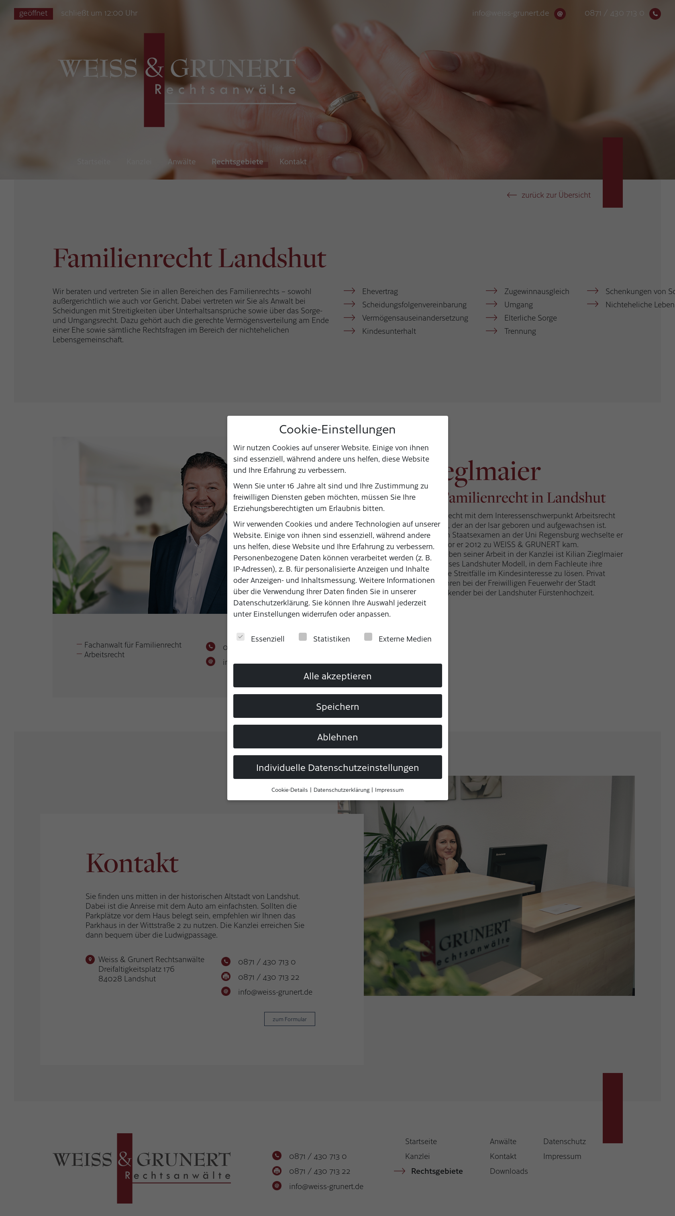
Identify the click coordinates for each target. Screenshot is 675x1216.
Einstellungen (276, 613)
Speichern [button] (337, 705)
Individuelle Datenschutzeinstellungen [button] (337, 766)
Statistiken (324, 637)
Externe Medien (398, 637)
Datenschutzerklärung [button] (342, 789)
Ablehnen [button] (337, 735)
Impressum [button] (389, 789)
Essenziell (261, 637)
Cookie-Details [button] (290, 789)
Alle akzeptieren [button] (338, 675)
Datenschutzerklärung (270, 601)
